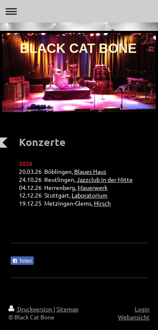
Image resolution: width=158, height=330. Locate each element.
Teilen (22, 261)
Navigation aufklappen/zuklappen (79, 11)
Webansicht (134, 317)
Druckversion (31, 309)
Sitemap (67, 309)
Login (142, 309)
